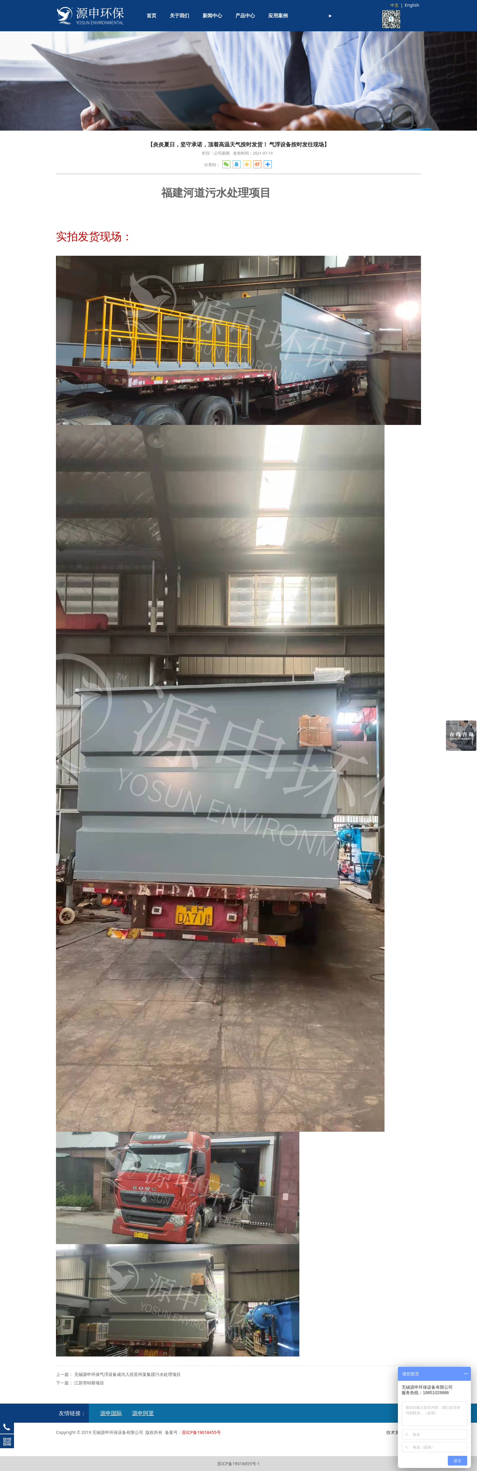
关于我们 (179, 15)
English (412, 5)
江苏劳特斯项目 (89, 1383)
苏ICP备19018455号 (201, 1432)
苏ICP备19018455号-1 (238, 1463)
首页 (151, 15)
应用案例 (278, 15)
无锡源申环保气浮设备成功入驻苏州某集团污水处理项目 (127, 1374)
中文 (394, 5)
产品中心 (245, 15)
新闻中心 (212, 15)
